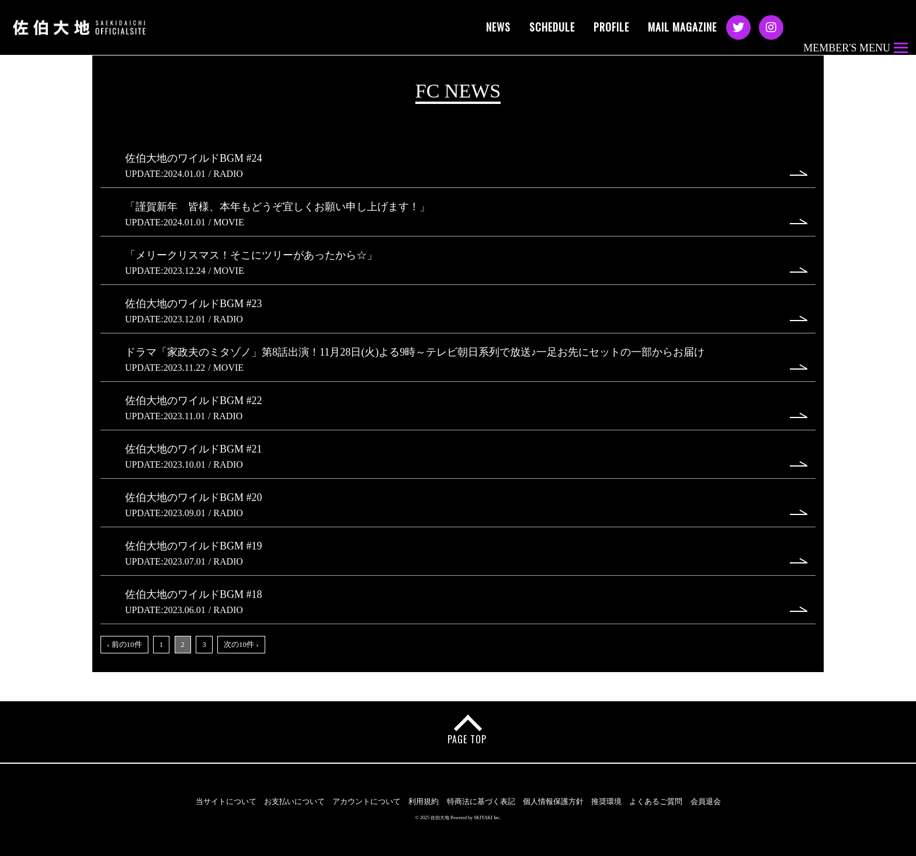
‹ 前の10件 (124, 644)
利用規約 (423, 801)
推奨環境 (606, 801)
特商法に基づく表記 (481, 801)
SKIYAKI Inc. (487, 817)
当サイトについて (226, 801)
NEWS (498, 27)
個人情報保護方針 (553, 801)
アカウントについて (366, 801)
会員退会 (706, 801)
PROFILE (611, 27)
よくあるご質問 (655, 801)
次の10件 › (241, 644)
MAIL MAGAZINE (682, 27)
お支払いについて (294, 801)
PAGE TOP (467, 739)
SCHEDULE (552, 27)
